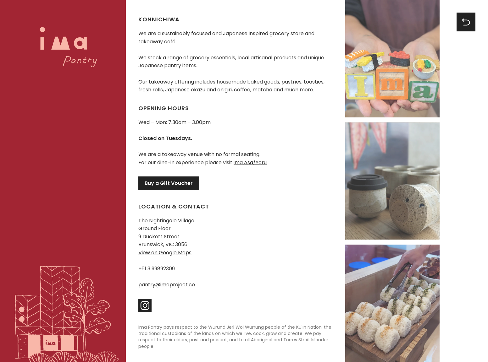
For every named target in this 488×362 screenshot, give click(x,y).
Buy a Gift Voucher (169, 183)
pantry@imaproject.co (166, 284)
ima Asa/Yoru (250, 162)
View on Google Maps (164, 252)
